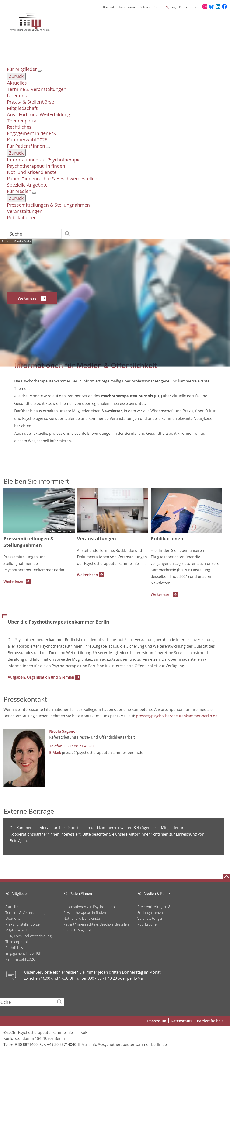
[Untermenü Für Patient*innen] (48, 147)
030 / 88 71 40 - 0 (79, 746)
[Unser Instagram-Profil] (204, 7)
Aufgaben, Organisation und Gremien (41, 677)
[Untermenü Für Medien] (34, 193)
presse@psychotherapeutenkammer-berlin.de (176, 716)
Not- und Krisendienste (31, 172)
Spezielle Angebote (27, 185)
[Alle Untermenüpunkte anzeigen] (164, 6)
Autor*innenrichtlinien (148, 834)
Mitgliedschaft (22, 108)
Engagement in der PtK (31, 133)
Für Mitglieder (22, 69)
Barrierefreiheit (210, 1021)
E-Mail (139, 978)
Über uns (17, 95)
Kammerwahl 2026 (27, 139)
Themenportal (22, 121)
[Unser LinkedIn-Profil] (218, 7)
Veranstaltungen (24, 211)
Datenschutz (148, 7)
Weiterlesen (28, 298)
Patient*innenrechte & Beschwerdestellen (52, 178)
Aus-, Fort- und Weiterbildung (38, 114)
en (195, 7)
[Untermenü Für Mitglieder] (40, 71)
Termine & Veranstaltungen (36, 89)
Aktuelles (17, 83)
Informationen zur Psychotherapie (44, 159)
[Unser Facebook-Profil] (224, 7)
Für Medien (19, 191)
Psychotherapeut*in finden (36, 166)
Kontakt (108, 7)
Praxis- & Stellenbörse (30, 102)
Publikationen (22, 217)
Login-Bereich (180, 7)
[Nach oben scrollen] (226, 877)
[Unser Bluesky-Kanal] (211, 7)
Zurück (16, 76)
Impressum (127, 7)
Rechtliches (19, 127)
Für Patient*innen (26, 146)
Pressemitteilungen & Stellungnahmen (48, 205)
